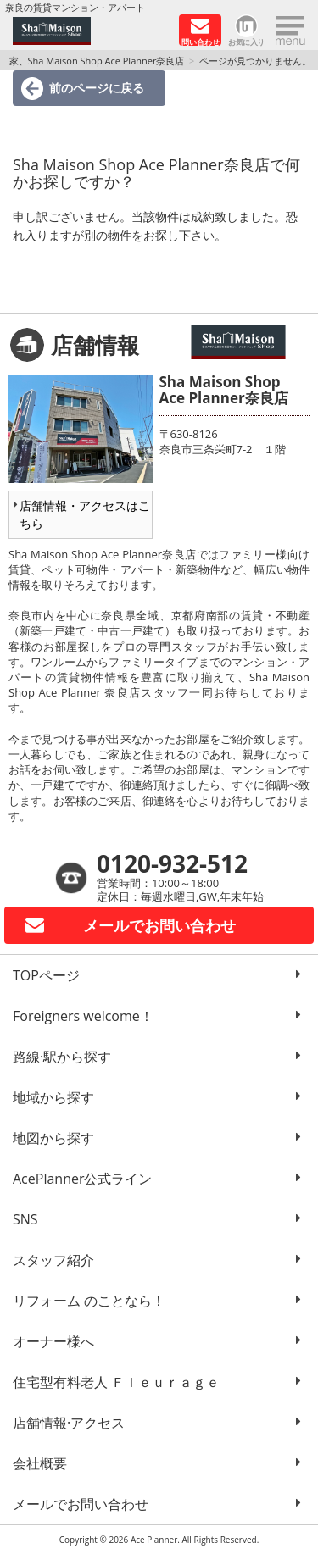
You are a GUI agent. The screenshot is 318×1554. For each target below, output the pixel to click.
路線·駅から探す (62, 1056)
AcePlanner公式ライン (82, 1178)
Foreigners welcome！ (83, 1016)
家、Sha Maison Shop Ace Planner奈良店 (97, 60)
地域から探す (53, 1097)
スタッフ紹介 (53, 1260)
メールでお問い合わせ (80, 1504)
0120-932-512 (172, 863)
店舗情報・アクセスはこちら (85, 514)
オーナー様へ (53, 1341)
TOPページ (46, 975)
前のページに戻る (96, 88)
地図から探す (53, 1138)
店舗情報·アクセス (69, 1422)
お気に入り (246, 41)
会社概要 (40, 1463)
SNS (25, 1219)
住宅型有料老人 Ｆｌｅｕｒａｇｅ (116, 1382)
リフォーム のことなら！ (89, 1300)
